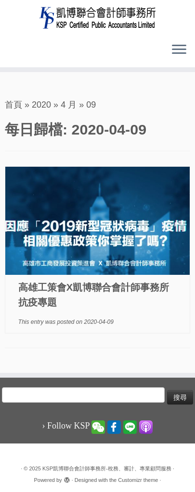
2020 (41, 105)
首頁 (13, 105)
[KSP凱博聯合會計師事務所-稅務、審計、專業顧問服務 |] (97, 17)
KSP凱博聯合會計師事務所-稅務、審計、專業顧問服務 (106, 468)
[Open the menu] (179, 50)
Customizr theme (138, 480)
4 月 (69, 105)
